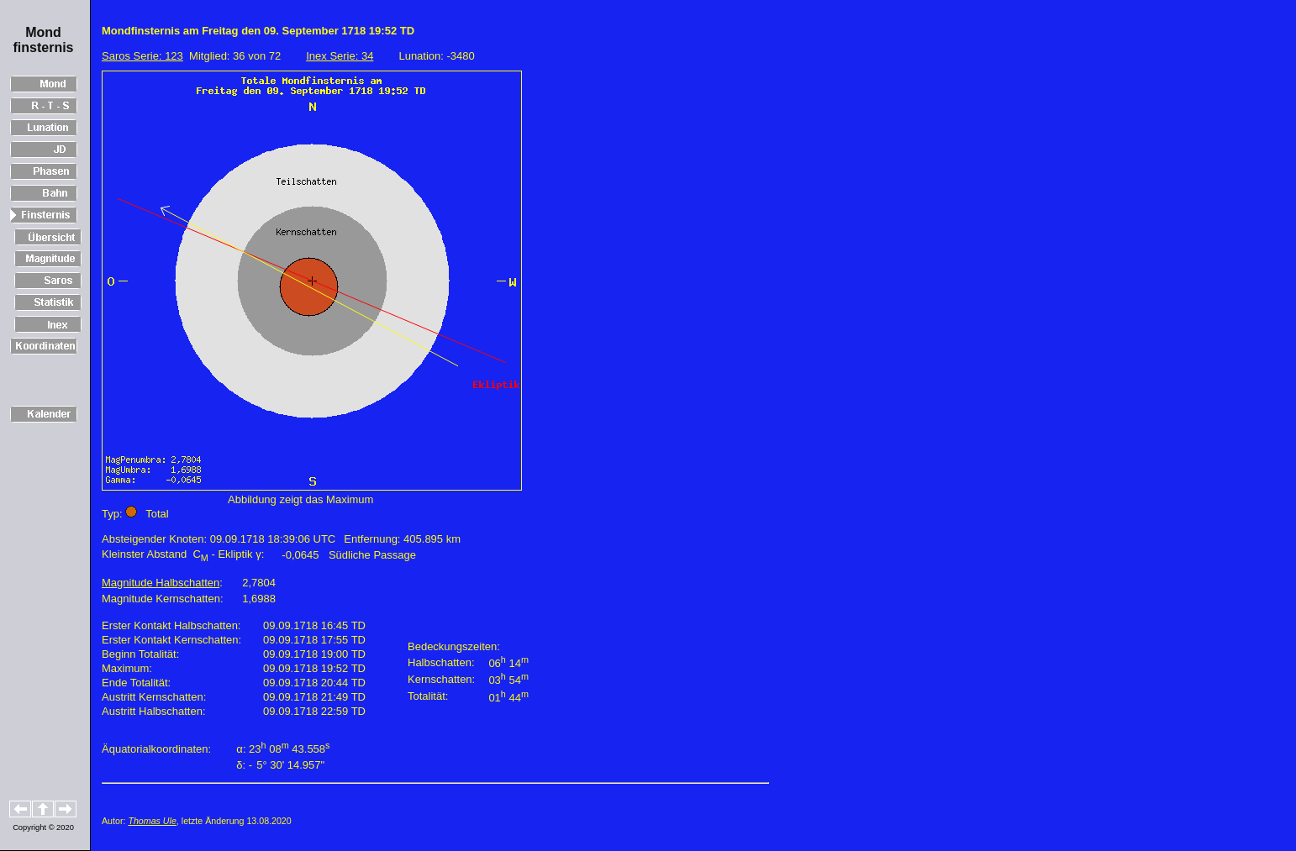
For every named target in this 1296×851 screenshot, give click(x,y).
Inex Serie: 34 (339, 56)
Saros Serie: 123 (142, 56)
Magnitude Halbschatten (160, 582)
